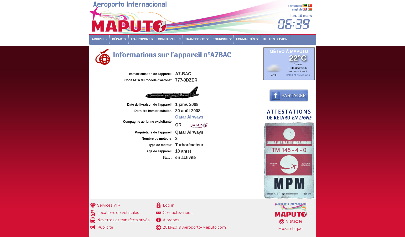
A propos (171, 220)
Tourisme (220, 39)
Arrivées (99, 39)
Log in (168, 205)
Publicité (105, 227)
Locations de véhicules (118, 212)
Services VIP (108, 205)
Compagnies (167, 39)
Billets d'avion (275, 39)
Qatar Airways (189, 117)
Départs (119, 39)
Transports (195, 39)
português (295, 5)
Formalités (245, 39)
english (297, 9)
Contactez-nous (177, 212)
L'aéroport (140, 39)
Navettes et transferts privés (123, 220)
